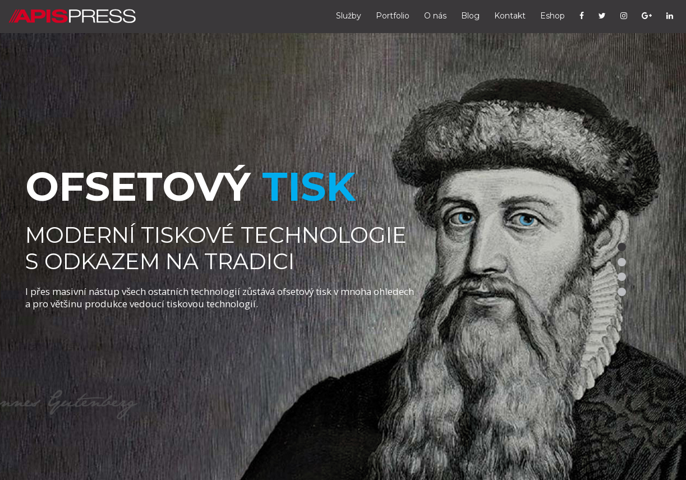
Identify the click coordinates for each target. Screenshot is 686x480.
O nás (435, 16)
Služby (348, 16)
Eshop (552, 16)
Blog (470, 16)
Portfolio (392, 16)
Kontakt (510, 16)
